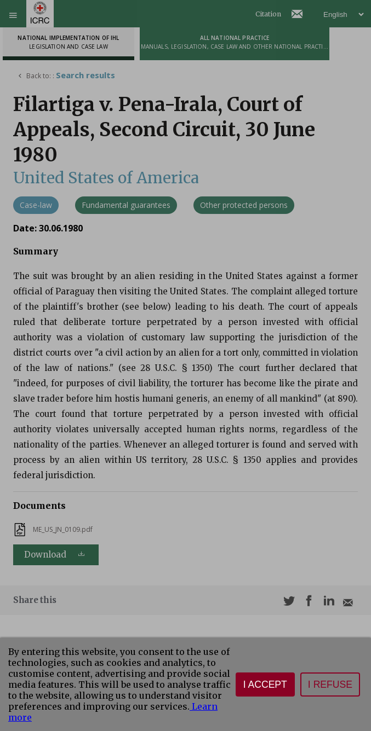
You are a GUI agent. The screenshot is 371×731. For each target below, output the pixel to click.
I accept (265, 684)
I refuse (330, 684)
